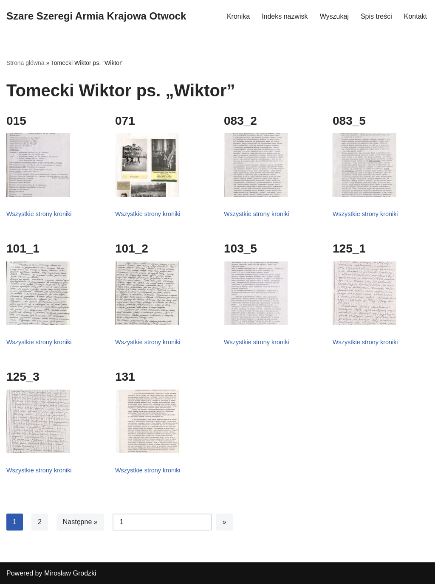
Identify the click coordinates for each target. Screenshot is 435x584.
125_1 (349, 248)
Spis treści (376, 16)
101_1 (23, 248)
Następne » (80, 521)
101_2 (131, 248)
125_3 (23, 376)
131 (125, 376)
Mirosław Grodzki (70, 573)
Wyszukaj (334, 16)
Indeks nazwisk (285, 16)
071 (125, 120)
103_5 (240, 248)
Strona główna (25, 62)
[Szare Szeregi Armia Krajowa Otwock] (96, 16)
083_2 (240, 120)
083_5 (349, 120)
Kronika (238, 16)
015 (16, 120)
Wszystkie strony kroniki (39, 214)
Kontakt (415, 16)
